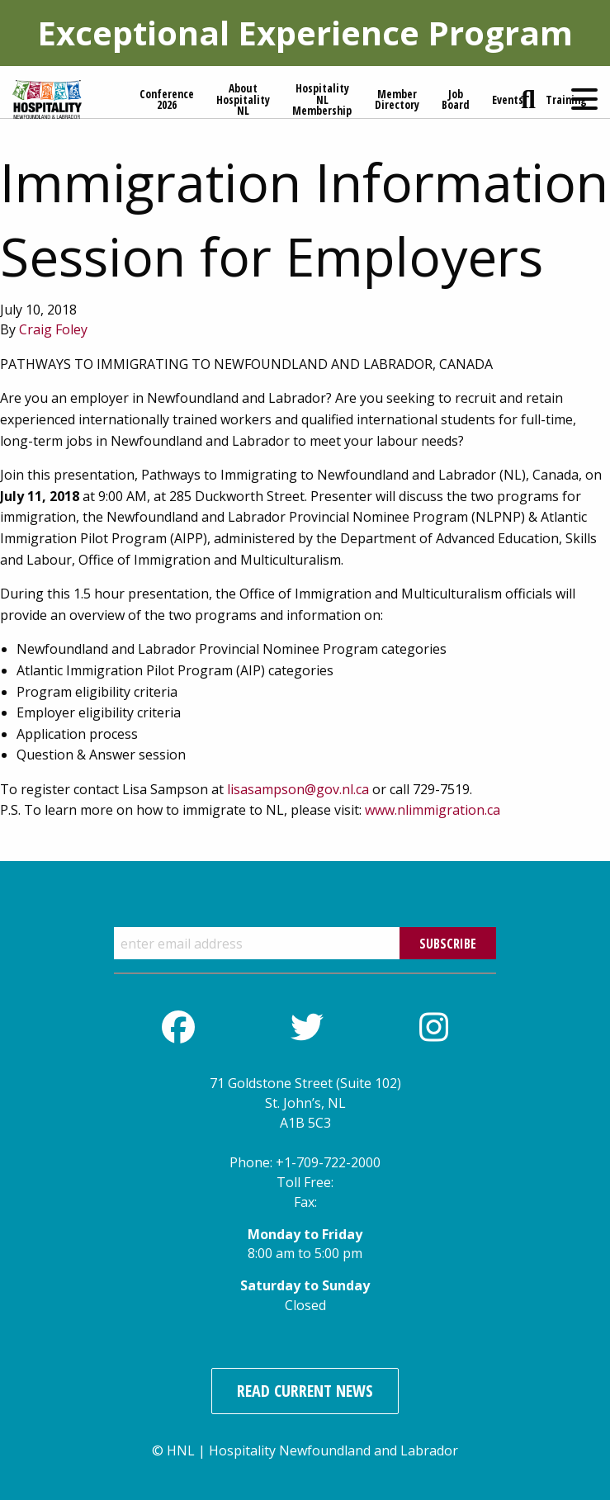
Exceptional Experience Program (305, 32)
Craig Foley (53, 329)
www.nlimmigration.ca (432, 810)
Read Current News (305, 1390)
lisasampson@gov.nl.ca (298, 789)
